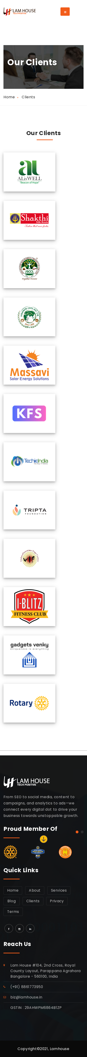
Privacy (57, 901)
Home (9, 97)
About (35, 890)
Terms (13, 911)
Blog (11, 901)
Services (59, 890)
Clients (33, 901)
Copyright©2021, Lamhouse (43, 1048)
